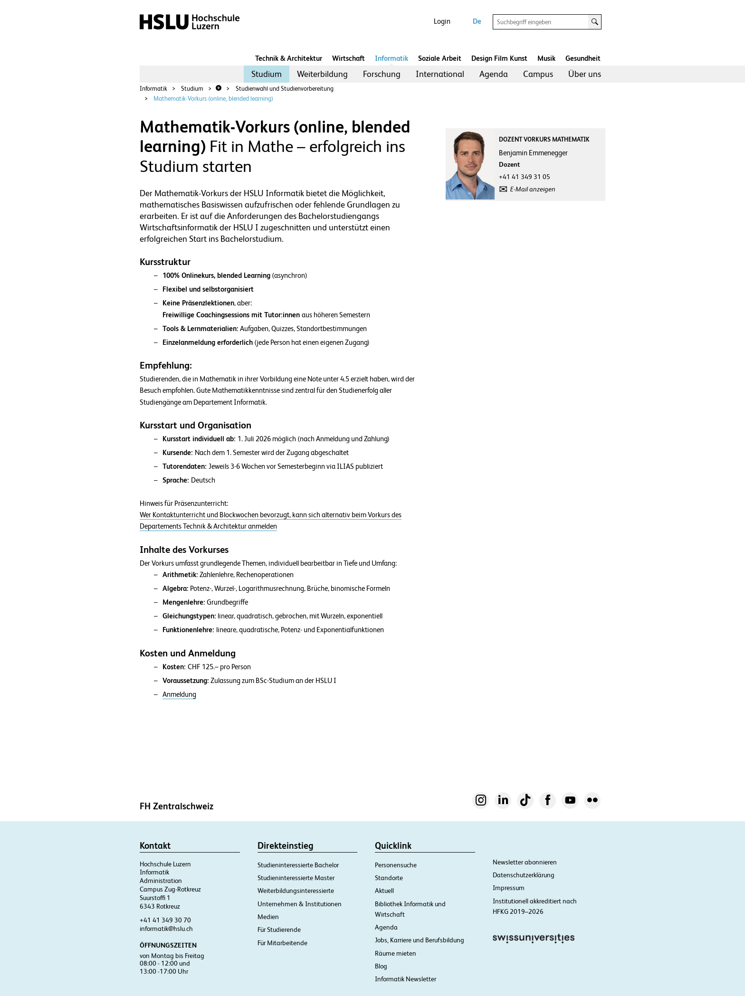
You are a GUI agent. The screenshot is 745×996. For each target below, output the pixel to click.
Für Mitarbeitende (282, 943)
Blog (381, 966)
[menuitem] (266, 74)
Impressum (509, 888)
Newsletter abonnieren (525, 862)
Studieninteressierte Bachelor (298, 865)
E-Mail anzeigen (532, 189)
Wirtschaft (348, 58)
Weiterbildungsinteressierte (296, 890)
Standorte (389, 878)
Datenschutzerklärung (523, 875)
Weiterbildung (322, 74)
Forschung (382, 74)
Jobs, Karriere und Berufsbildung (419, 940)
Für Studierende (279, 929)
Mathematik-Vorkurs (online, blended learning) (213, 98)
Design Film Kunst (499, 58)
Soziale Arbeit (439, 58)
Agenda (493, 74)
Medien (268, 916)
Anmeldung (179, 694)
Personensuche (396, 865)
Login (442, 21)
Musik (546, 58)
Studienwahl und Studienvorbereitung (285, 88)
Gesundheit (583, 58)
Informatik (391, 58)
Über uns (584, 74)
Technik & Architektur (288, 58)
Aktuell (384, 890)
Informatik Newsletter (405, 979)
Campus (538, 74)
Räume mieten (395, 953)
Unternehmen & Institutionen (300, 904)
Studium (266, 74)
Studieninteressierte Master (296, 878)
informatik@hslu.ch (166, 928)
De (477, 21)
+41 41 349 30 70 (165, 920)
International (440, 74)
